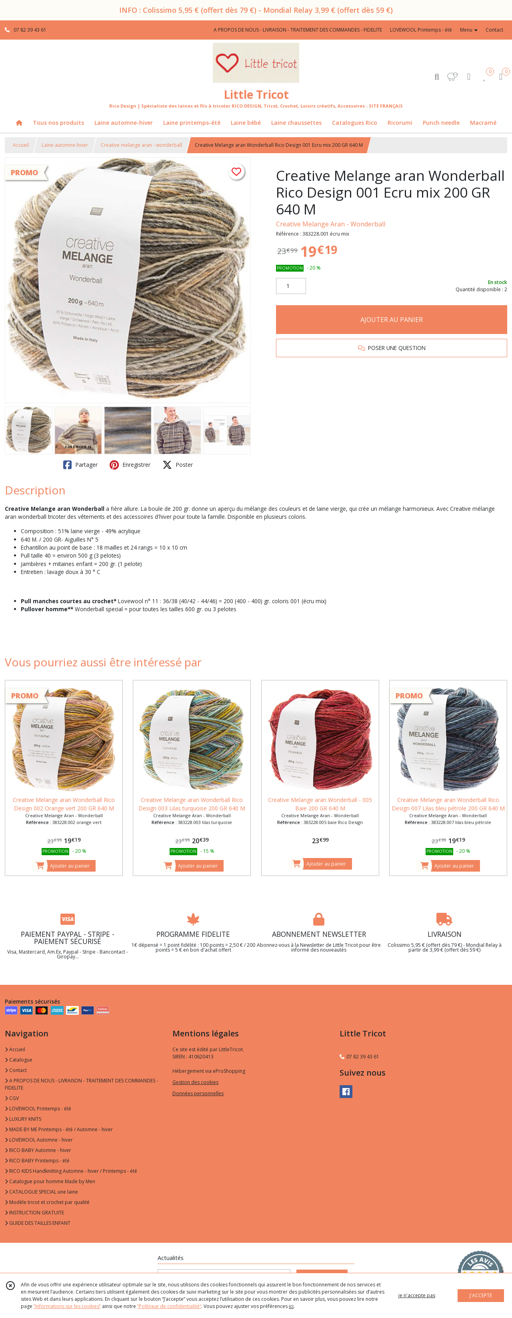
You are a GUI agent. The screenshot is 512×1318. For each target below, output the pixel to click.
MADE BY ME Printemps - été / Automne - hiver (59, 1129)
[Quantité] (291, 286)
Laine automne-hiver (65, 145)
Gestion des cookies (195, 1082)
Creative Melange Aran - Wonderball (330, 224)
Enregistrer (130, 465)
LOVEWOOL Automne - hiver (39, 1139)
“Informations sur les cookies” (67, 1306)
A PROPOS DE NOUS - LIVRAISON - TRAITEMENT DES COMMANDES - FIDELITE (81, 1084)
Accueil (21, 145)
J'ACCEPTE (481, 1295)
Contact (494, 29)
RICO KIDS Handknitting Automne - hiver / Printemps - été (71, 1171)
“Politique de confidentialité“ (169, 1306)
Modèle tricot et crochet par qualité (47, 1202)
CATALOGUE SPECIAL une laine (41, 1191)
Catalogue (18, 1059)
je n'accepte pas (416, 1295)
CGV (12, 1098)
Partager (80, 465)
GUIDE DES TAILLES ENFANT (37, 1223)
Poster (177, 465)
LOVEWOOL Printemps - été (38, 1108)
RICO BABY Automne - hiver (38, 1150)
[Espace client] (468, 76)
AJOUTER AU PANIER (391, 319)
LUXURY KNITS (23, 1119)
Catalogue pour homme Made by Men (50, 1181)
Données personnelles (198, 1093)
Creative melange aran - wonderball (141, 145)
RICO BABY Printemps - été (37, 1160)
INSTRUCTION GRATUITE (34, 1212)
